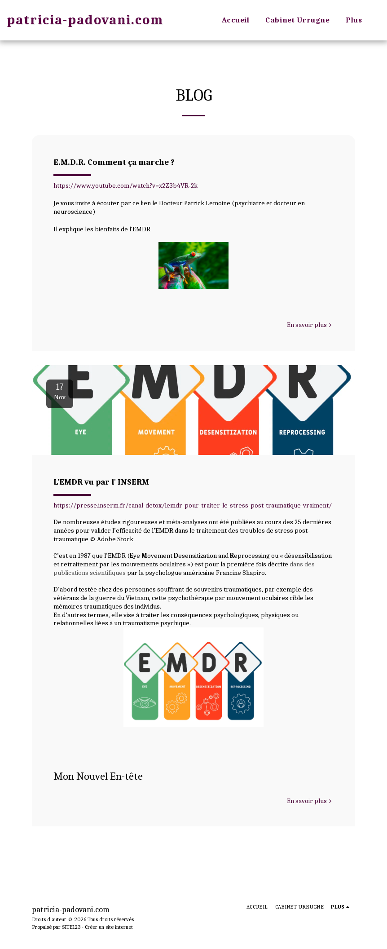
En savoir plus (310, 325)
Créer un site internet (109, 927)
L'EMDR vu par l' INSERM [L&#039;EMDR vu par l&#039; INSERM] (101, 482)
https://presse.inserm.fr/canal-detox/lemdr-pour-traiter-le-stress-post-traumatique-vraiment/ (192, 505)
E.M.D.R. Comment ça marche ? (114, 162)
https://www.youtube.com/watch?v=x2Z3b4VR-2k (125, 185)
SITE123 (71, 927)
